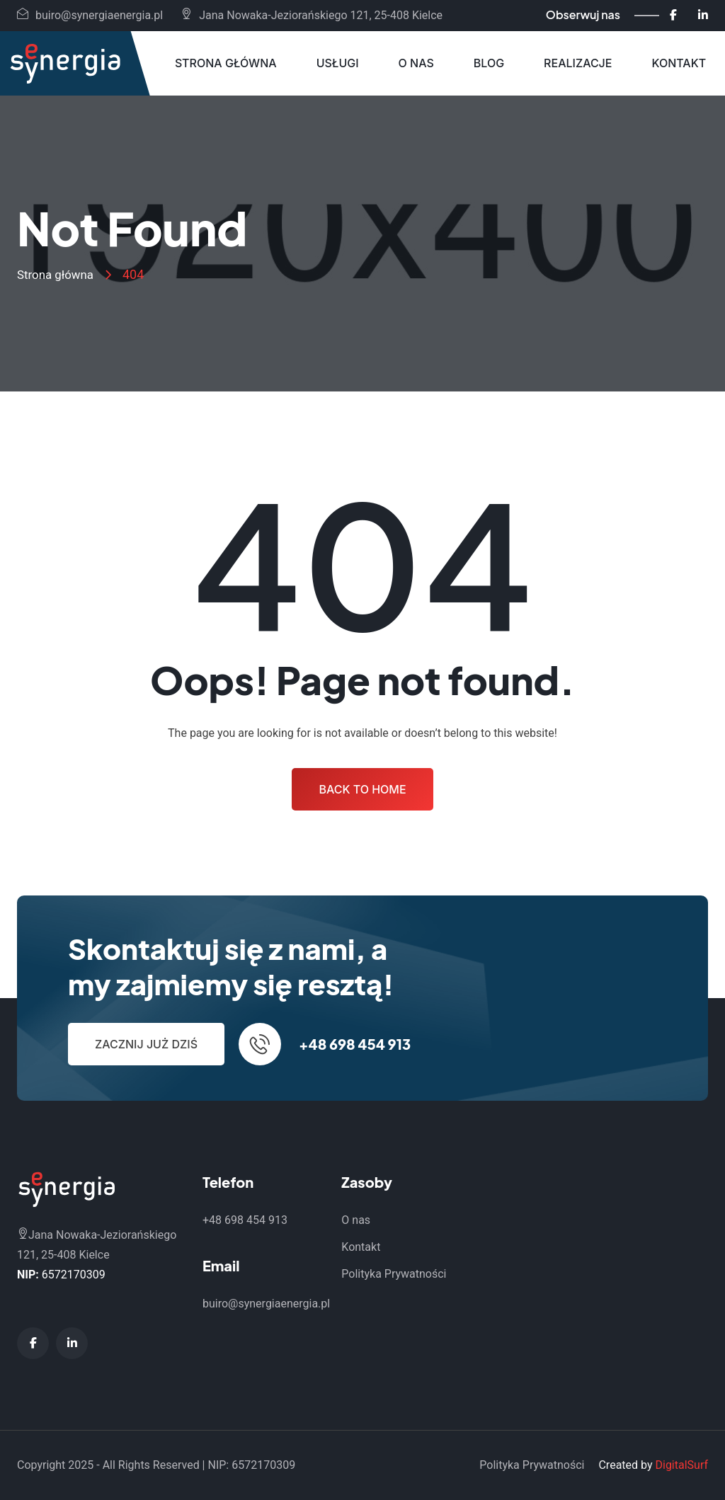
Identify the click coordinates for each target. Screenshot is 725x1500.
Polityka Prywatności (393, 1274)
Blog (489, 63)
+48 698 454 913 (355, 1044)
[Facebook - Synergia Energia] (673, 15)
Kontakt (678, 63)
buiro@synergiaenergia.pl (90, 15)
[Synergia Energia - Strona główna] (65, 63)
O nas (416, 63)
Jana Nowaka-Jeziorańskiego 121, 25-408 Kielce (312, 15)
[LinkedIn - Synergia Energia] (703, 15)
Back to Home (362, 789)
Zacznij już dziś (146, 1044)
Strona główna (226, 63)
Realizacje (578, 63)
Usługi (337, 63)
